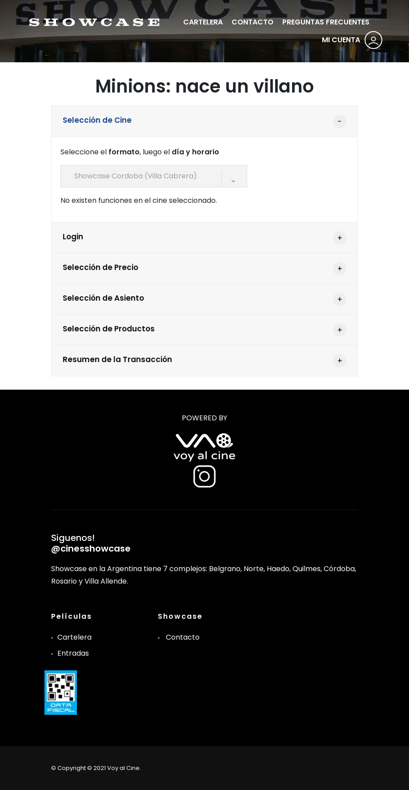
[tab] (204, 121)
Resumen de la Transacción (117, 359)
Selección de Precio (100, 267)
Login (73, 236)
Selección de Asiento (103, 298)
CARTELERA (203, 22)
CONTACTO (252, 22)
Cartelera (74, 637)
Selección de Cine (97, 120)
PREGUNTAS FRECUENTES (325, 22)
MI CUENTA (341, 40)
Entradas (73, 653)
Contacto (183, 637)
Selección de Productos (109, 328)
